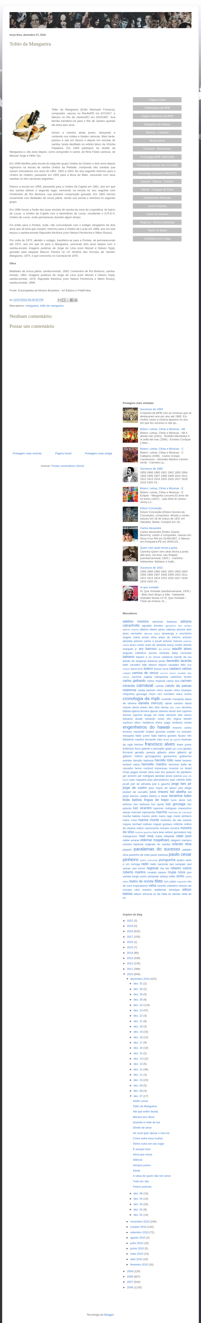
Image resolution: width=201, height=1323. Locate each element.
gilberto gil (184, 752)
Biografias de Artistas (157, 124)
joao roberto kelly (180, 779)
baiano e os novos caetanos (154, 657)
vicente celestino (167, 885)
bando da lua (182, 657)
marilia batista (131, 816)
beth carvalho (131, 664)
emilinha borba (181, 722)
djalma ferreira (140, 711)
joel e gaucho (161, 784)
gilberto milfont (133, 756)
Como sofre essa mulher (148, 1138)
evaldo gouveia (155, 731)
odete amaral (131, 840)
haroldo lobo (164, 760)
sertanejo (153, 876)
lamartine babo (180, 796)
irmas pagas (130, 772)
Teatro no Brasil (157, 230)
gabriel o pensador (153, 748)
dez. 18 (138, 1037)
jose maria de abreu (162, 788)
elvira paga (163, 722)
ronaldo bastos (156, 872)
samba (127, 876)
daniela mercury (150, 703)
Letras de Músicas (157, 214)
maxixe (187, 820)
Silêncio (138, 1159)
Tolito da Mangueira (145, 1106)
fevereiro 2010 (139, 1264)
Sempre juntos (142, 1165)
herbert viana (131, 764)
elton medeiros (144, 722)
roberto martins (134, 872)
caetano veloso (180, 668)
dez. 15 (138, 1053)
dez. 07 (138, 1096)
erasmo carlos (182, 727)
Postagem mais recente (27, 453)
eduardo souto (154, 718)
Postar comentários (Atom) (67, 465)
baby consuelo (181, 653)
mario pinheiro (182, 816)
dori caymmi (184, 711)
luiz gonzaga (175, 804)
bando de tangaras (134, 661)
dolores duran (167, 711)
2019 (130, 925)
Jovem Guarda (157, 206)
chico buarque (182, 690)
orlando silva (181, 844)
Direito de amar (142, 1127)
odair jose (183, 836)
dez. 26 (138, 999)
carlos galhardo (134, 680)
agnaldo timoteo (152, 625)
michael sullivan (142, 824)
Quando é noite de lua (146, 1122)
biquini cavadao (169, 664)
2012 (130, 963)
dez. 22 (138, 1015)
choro (152, 694)
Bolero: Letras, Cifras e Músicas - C (161, 448)
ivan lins (160, 772)
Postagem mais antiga (98, 453)
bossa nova (161, 668)
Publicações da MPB (157, 107)
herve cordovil (144, 768)
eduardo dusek (133, 718)
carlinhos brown (181, 676)
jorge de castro (135, 788)
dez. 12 (138, 1069)
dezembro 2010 (140, 978)
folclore (138, 744)
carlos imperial (156, 680)
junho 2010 (137, 1248)
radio (145, 864)
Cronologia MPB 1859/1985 (157, 156)
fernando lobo (153, 739)
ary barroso (148, 648)
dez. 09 (138, 1085)
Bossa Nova (157, 140)
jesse (169, 775)
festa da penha (171, 739)
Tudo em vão (141, 1181)
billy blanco (149, 664)
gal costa (177, 748)
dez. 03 (138, 1204)
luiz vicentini (142, 808)
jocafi (126, 784)
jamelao (160, 775)
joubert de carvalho (135, 792)
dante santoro (174, 703)
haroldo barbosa (143, 760)
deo (151, 707)
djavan (154, 711)
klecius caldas (139, 796)
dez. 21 (138, 1021)
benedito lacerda (179, 661)
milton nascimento (147, 828)
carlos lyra (172, 680)
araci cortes (137, 644)
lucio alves (178, 800)
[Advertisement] (62, 77)
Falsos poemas (142, 1186)
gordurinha (170, 756)
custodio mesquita (172, 699)
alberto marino (131, 629)
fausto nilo (184, 735)
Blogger (109, 1314)
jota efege (184, 788)
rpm (189, 872)
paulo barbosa (159, 854)
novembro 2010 (140, 1221)
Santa (136, 1170)
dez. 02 (138, 1209)
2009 (130, 1271)
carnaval (144, 685)
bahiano (129, 657)
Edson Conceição (151, 508)
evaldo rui (173, 731)
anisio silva (149, 637)
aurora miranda (159, 653)
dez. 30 (138, 989)
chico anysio (164, 690)
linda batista (132, 800)
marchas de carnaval (179, 812)
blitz (183, 664)
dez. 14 (138, 1058)
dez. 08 (138, 1090)
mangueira (32, 305)
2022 (130, 920)
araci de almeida (155, 644)
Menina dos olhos (143, 1117)
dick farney (162, 707)
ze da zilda (160, 894)
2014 (130, 952)
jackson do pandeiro (178, 772)
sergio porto (139, 876)
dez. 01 (138, 1214)
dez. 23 (138, 1010)
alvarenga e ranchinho (176, 633)
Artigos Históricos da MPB (157, 116)
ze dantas (174, 894)
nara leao (158, 832)
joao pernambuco (158, 779)
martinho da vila (171, 820)
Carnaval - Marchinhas (157, 148)
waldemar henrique (167, 889)
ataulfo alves (181, 648)
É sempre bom (142, 1149)
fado (154, 735)
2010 (130, 974)
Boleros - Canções (157, 132)
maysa (127, 824)
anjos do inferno (169, 637)
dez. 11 (138, 1074)
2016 (130, 942)
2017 (130, 936)
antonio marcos (172, 641)
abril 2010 (136, 1259)
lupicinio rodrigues (164, 808)
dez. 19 (138, 1031)
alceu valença (166, 629)
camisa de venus (145, 673)
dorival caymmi (132, 715)
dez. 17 (138, 1042)
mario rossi (130, 820)
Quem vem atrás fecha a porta (158, 547)
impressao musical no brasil (173, 768)
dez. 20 (138, 1026)
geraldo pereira (145, 752)
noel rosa (146, 836)
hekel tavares (183, 760)
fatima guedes (167, 735)
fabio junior (142, 735)
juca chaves (159, 792)
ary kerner (164, 649)
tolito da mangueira (52, 305)
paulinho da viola (139, 854)
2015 (130, 947)
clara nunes (183, 694)
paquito (127, 849)
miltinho (178, 824)
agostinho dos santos (178, 625)
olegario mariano (181, 840)
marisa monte (148, 820)
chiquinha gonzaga (135, 694)
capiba (148, 676)
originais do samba (157, 844)
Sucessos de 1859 (151, 409)
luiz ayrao (157, 804)
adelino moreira (136, 621)
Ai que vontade (149, 587)
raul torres (138, 868)
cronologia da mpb (141, 698)
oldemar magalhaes (154, 840)
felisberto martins (133, 739)
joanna (177, 775)
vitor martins (143, 889)
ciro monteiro (165, 694)
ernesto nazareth (133, 731)
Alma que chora (142, 1154)
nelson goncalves (175, 832)
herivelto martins (154, 764)
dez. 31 (138, 983)
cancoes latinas (168, 673)
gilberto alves (166, 752)
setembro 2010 (139, 1232)
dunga (147, 715)
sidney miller (167, 876)
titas (159, 880)
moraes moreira (169, 828)
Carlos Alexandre (150, 528)
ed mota (158, 715)
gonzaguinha (153, 756)
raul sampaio (177, 864)
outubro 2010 (138, 1226)
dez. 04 (138, 1198)
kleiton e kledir (158, 796)
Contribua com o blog (157, 238)
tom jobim (170, 881)
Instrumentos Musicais (157, 197)
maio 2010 (137, 1253)
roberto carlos (181, 868)
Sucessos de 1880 (151, 468)
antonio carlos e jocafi (147, 641)
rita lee (164, 868)
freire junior (184, 744)
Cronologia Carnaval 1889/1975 (157, 173)
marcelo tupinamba (143, 812)
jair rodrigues (146, 775)
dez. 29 (138, 994)
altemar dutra (152, 633)
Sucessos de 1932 (151, 567)
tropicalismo (140, 885)
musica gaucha (143, 832)
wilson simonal (143, 894)
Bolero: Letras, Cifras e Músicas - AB (162, 429)
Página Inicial (157, 99)
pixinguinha (167, 860)
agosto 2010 (138, 1237)
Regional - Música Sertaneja (157, 222)
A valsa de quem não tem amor (152, 1175)
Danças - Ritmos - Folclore (157, 181)
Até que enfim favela (145, 1111)
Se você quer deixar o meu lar (151, 1133)
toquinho (182, 881)
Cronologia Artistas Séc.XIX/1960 (157, 165)
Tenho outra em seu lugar (148, 1143)
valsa (152, 885)
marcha (161, 812)
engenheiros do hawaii (146, 727)
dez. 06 (138, 1193)
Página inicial (63, 453)
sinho (180, 876)
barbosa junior (156, 661)
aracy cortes (174, 644)
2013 (130, 958)
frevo (138, 748)
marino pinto (149, 816)
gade (168, 748)
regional (152, 868)
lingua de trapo (156, 800)
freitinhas (128, 748)
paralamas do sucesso (157, 848)
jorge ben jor (181, 784)
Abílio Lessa (140, 1100)
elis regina (174, 718)
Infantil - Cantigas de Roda (157, 189)
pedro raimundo (149, 860)
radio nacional (159, 864)
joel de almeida (141, 784)
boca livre (137, 668)
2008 (130, 1276)
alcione (181, 629)
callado (127, 673)
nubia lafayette (165, 836)
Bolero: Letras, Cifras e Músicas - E (161, 488)
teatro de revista (141, 881)
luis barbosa (141, 804)
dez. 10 (138, 1080)
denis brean (139, 707)
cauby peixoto (146, 690)
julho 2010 (137, 1243)
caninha (137, 676)
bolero (148, 668)
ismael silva (146, 772)
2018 (130, 931)
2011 (130, 968)
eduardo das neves (178, 715)
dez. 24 (138, 1005)
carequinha (161, 676)
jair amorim (130, 775)
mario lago (165, 816)
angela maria (131, 637)
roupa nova (176, 872)
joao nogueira (137, 779)
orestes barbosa (133, 844)
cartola (160, 686)
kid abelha (178, 792)
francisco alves (160, 743)
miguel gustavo (162, 824)
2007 (130, 1281)
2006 (130, 1287)
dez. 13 (138, 1063)
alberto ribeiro (148, 629)
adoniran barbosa (164, 621)
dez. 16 (138, 1047)
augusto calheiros (134, 653)
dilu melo (175, 707)
